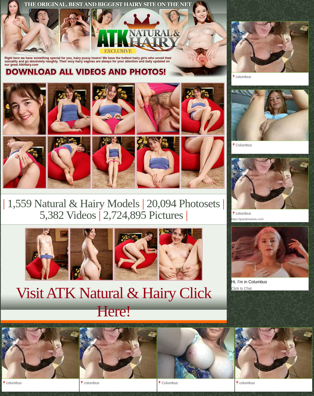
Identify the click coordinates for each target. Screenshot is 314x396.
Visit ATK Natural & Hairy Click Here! (113, 302)
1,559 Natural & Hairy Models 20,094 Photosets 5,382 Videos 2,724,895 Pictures (113, 209)
